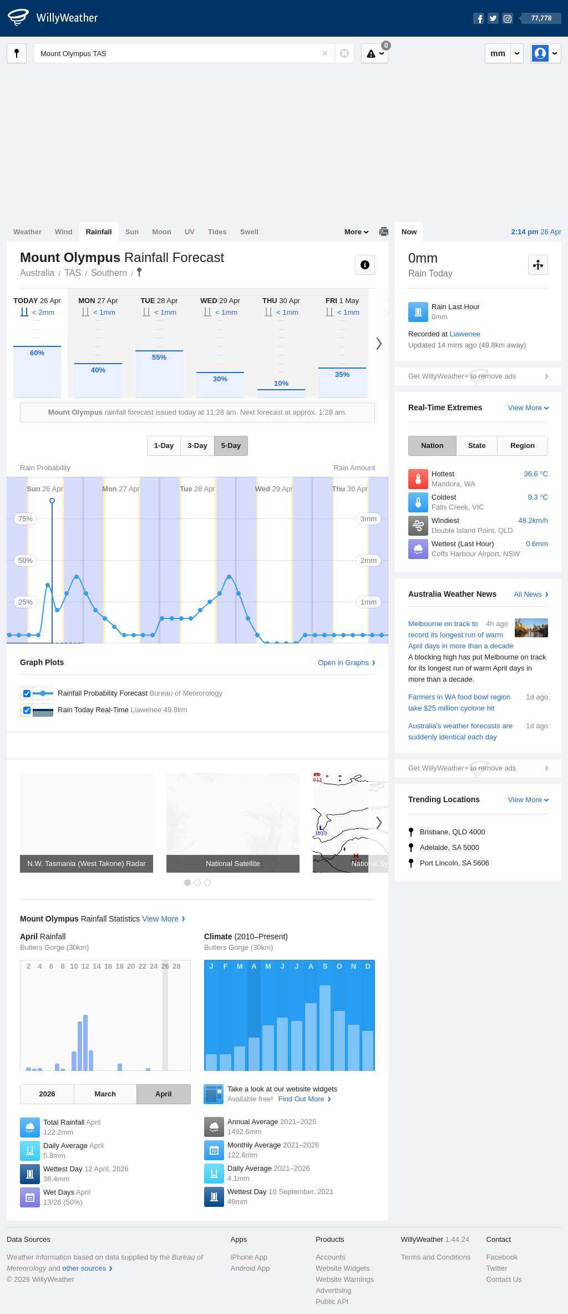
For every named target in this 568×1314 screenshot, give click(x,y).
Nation (432, 445)
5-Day (231, 445)
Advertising (333, 1290)
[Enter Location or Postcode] (193, 53)
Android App (250, 1268)
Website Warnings (345, 1279)
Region (522, 445)
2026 (47, 1094)
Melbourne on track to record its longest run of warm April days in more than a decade (478, 651)
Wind (64, 232)
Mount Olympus (139, 272)
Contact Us (503, 1279)
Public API (332, 1301)
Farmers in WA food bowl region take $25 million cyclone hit (478, 702)
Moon (161, 232)
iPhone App (249, 1257)
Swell (249, 232)
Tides (217, 232)
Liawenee (464, 334)
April (163, 1094)
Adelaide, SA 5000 (449, 847)
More (353, 232)
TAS (72, 273)
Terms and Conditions (436, 1257)
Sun (132, 232)
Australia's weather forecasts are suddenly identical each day (478, 731)
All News (528, 594)
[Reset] (325, 53)
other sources (84, 1268)
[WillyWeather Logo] (59, 18)
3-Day (197, 445)
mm (497, 53)
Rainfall (99, 232)
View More (525, 408)
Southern (109, 273)
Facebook (502, 1257)
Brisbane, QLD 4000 (452, 832)
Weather (27, 232)
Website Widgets (342, 1268)
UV (190, 232)
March (105, 1094)
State (477, 445)
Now (409, 232)
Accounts (330, 1257)
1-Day (164, 445)
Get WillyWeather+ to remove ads (462, 376)
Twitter (496, 1268)
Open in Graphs (343, 662)
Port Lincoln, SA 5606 (454, 863)
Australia (37, 273)
